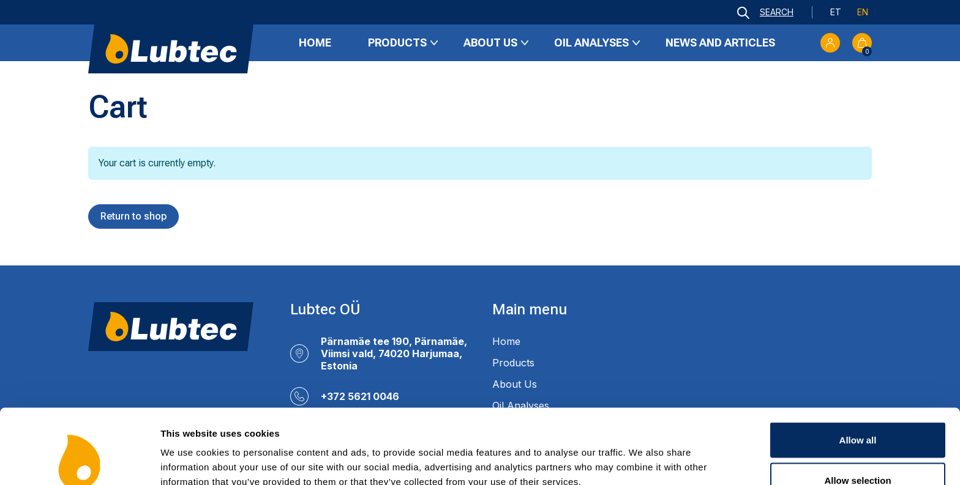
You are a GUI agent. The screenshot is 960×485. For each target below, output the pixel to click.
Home (315, 42)
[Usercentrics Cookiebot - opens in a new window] (79, 461)
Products (397, 42)
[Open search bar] (765, 12)
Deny (858, 452)
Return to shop (133, 216)
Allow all (858, 372)
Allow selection (857, 412)
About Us (490, 42)
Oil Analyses (591, 42)
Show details (642, 453)
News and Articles (720, 42)
